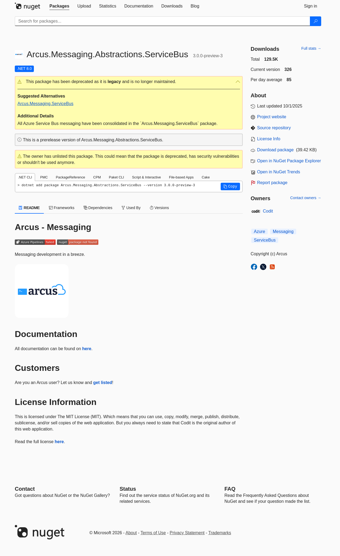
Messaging (283, 231)
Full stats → (311, 48)
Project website (272, 116)
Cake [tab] (206, 177)
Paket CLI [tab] (116, 177)
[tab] (59, 6)
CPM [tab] (97, 177)
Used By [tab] (131, 207)
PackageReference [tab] (70, 177)
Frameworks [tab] (61, 207)
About (131, 532)
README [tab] (29, 207)
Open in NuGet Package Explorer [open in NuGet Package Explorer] (289, 161)
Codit (268, 211)
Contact (25, 489)
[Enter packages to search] (162, 21)
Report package (272, 182)
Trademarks (219, 532)
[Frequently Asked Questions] (229, 489)
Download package (275, 150)
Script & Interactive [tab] (146, 177)
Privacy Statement (187, 532)
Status (128, 489)
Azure (259, 231)
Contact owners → (305, 198)
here (86, 348)
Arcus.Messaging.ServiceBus (45, 103)
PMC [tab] (44, 177)
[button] (128, 82)
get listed (102, 382)
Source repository (274, 127)
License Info (268, 139)
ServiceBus (265, 240)
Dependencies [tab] (98, 207)
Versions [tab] (159, 207)
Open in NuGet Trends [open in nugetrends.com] (278, 172)
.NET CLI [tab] (25, 177)
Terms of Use (153, 532)
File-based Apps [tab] (181, 177)
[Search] (315, 21)
